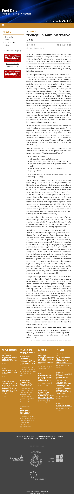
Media (60, 436)
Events (7, 40)
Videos (7, 45)
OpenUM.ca (44, 491)
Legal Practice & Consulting (36, 438)
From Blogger (10, 42)
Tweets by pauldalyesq (12, 50)
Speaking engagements (46, 436)
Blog (8, 32)
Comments (9, 37)
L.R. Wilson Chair (35, 493)
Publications (28, 436)
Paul (19, 436)
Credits (42, 446)
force (36, 491)
